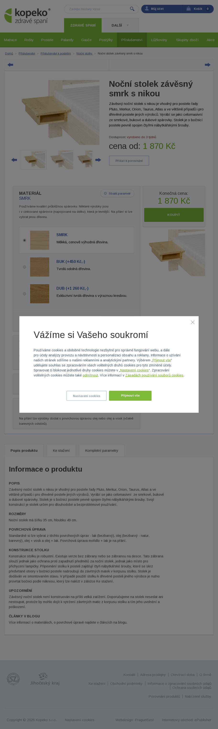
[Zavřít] (192, 322)
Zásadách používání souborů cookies (154, 375)
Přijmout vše (162, 360)
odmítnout (90, 375)
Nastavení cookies (134, 370)
